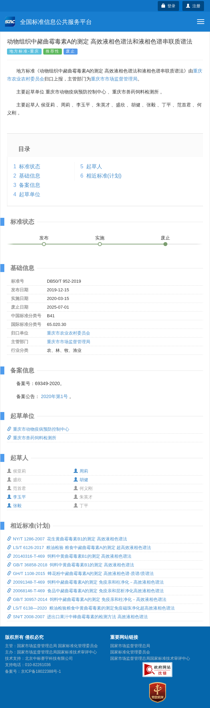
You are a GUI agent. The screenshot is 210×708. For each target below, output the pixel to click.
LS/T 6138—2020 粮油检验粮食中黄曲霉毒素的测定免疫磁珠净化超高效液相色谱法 (91, 608)
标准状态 (29, 166)
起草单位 (29, 194)
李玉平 (16, 497)
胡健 (81, 479)
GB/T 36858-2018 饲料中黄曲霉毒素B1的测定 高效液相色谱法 (70, 564)
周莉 (81, 471)
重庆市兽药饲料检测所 (31, 437)
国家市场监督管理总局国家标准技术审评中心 (150, 658)
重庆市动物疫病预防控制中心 (38, 429)
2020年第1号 (54, 396)
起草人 (94, 166)
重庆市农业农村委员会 (68, 333)
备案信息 (29, 185)
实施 (100, 237)
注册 (193, 6)
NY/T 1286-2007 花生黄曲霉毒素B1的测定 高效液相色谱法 (67, 538)
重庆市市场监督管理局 (114, 78)
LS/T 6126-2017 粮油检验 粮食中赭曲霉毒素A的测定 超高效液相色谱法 (79, 547)
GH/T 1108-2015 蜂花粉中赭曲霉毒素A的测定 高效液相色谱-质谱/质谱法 (80, 573)
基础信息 (29, 176)
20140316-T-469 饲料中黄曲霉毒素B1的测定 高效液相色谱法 (69, 556)
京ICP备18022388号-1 (41, 671)
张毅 (14, 505)
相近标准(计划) (104, 176)
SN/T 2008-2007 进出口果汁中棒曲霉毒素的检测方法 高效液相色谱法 (77, 616)
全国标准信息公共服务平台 (48, 22)
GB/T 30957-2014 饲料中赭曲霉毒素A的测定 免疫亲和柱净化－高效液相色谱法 (86, 599)
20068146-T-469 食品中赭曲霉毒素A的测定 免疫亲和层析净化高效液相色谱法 (85, 590)
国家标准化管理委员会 (130, 652)
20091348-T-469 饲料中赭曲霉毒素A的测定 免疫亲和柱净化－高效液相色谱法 (85, 582)
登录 (168, 6)
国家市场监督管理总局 (130, 645)
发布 (44, 237)
